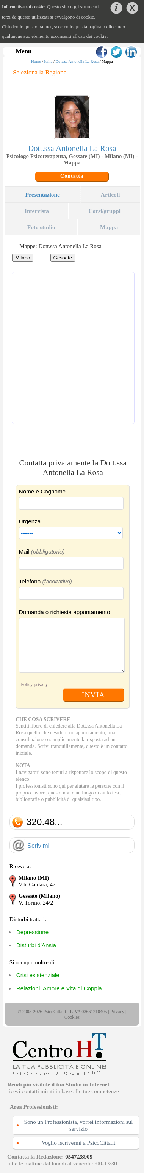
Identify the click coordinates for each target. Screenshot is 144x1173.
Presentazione (42, 194)
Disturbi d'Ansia (36, 945)
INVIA (93, 694)
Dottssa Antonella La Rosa (77, 61)
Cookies (72, 1017)
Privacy (117, 1011)
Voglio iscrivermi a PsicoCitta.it (79, 1142)
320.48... (45, 822)
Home (36, 61)
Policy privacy (34, 684)
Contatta (71, 176)
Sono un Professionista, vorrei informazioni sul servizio (78, 1125)
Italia (48, 61)
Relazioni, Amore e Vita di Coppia (59, 988)
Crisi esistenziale (37, 975)
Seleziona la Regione (39, 72)
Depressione (32, 932)
